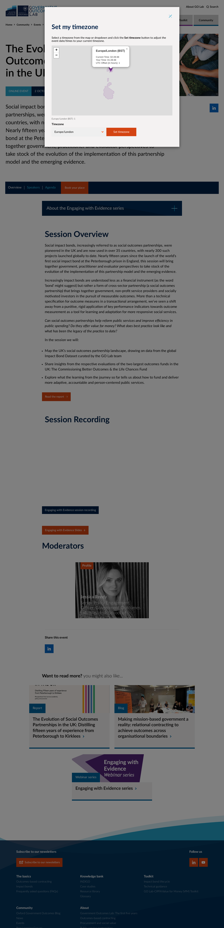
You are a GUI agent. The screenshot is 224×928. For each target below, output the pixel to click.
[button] (111, 69)
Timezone (58, 124)
